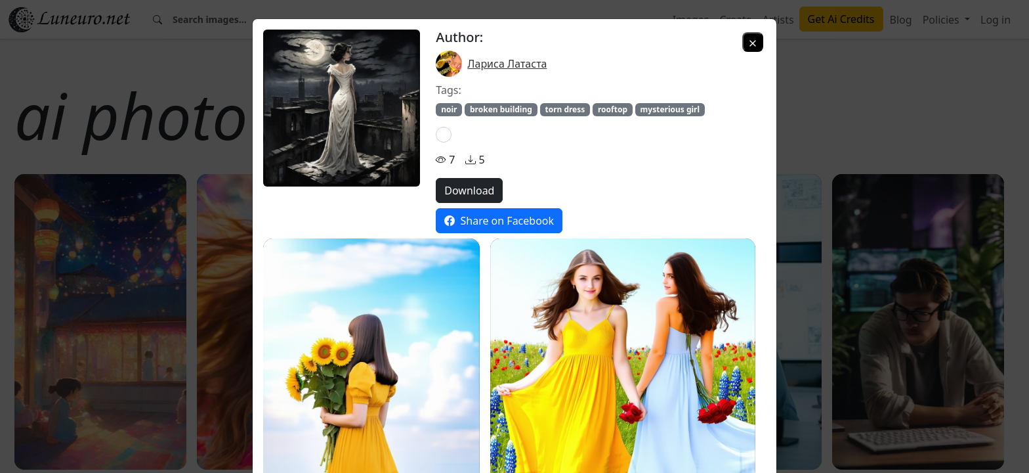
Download (469, 190)
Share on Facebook (499, 221)
